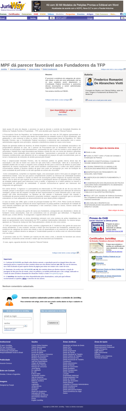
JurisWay (4, 69)
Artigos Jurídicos (34, 69)
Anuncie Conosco (6, 363)
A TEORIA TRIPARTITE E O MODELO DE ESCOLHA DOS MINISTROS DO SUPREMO (100, 167)
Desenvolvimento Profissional (104, 347)
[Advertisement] (63, 40)
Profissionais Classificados (9, 351)
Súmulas (34, 390)
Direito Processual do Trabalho (73, 359)
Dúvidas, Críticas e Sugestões (10, 374)
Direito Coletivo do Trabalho (72, 356)
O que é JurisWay (6, 345)
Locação (66, 374)
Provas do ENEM (37, 352)
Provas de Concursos (39, 351)
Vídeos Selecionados (39, 347)
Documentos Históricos (39, 397)
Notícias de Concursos (39, 367)
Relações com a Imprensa (103, 356)
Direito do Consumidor (70, 367)
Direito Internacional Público (72, 390)
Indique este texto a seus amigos (113, 69)
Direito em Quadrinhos (39, 391)
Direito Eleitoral (68, 382)
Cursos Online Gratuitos (40, 345)
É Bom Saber (36, 374)
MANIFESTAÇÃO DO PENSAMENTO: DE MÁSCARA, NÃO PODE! (100, 173)
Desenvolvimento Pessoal (103, 345)
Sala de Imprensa (37, 377)
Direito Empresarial (69, 351)
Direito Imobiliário (69, 368)
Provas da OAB (37, 349)
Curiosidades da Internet (40, 395)
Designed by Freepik (7, 385)
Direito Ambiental (68, 365)
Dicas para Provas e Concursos (42, 354)
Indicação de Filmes (38, 393)
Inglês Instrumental (100, 352)
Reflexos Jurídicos (38, 381)
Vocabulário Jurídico (38, 375)
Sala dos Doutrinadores (18, 69)
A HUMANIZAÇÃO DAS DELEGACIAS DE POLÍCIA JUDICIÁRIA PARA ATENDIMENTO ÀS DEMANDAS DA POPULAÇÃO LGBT (104, 185)
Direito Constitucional (50, 69)
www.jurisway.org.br (56, 273)
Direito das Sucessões (70, 381)
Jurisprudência (36, 386)
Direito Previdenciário (70, 370)
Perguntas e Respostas (39, 359)
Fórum (34, 398)
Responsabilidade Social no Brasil (11, 352)
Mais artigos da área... (116, 210)
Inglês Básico (98, 351)
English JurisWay (37, 400)
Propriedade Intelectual (70, 375)
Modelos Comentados (39, 358)
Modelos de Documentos (40, 356)
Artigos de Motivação (39, 363)
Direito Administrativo (70, 363)
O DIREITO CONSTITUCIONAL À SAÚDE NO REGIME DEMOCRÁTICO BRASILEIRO (102, 162)
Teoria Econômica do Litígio (72, 391)
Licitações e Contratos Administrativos (76, 384)
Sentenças (35, 388)
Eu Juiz (34, 372)
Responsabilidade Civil (70, 377)
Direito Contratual (69, 388)
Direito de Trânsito (69, 379)
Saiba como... (63, 115)
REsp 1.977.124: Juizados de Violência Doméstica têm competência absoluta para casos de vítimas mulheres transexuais (103, 197)
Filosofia (97, 354)
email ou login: (10, 316)
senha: (7, 323)
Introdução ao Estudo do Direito (73, 345)
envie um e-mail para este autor (100, 100)
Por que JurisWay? (6, 347)
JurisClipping (36, 368)
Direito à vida (91, 152)
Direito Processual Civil (70, 358)
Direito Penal (67, 349)
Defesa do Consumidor (39, 379)
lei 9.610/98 (17, 262)
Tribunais (35, 382)
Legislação (35, 384)
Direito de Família (69, 352)
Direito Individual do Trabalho (73, 354)
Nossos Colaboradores (7, 349)
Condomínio (67, 361)
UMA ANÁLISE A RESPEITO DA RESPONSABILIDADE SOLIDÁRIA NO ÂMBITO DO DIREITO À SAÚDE (103, 205)
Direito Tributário (68, 372)
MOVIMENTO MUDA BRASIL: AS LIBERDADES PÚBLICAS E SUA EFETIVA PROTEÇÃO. (102, 191)
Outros (65, 393)
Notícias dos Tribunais (39, 365)
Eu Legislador (36, 370)
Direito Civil (67, 347)
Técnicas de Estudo (101, 358)
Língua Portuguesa (100, 349)
